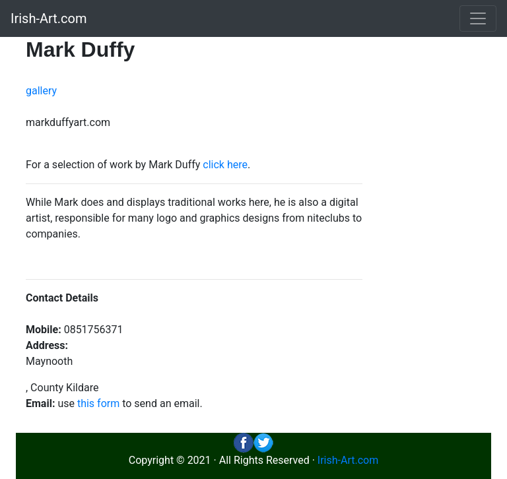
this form (98, 403)
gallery (41, 90)
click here (225, 164)
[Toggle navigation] (477, 18)
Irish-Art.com (49, 18)
